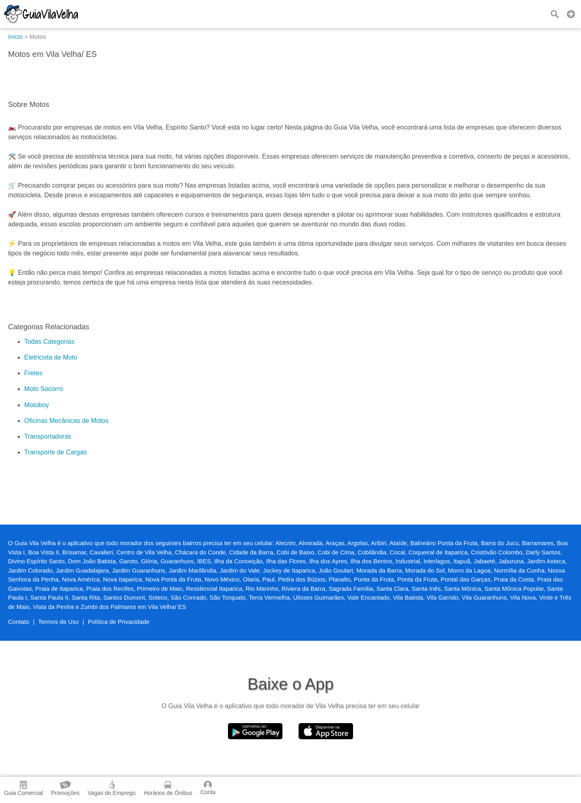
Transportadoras (47, 436)
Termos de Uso (58, 621)
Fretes (33, 373)
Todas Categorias (49, 341)
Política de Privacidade (119, 621)
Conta (208, 788)
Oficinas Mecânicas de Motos (66, 420)
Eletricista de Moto (50, 357)
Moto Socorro (43, 388)
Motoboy (36, 405)
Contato (18, 621)
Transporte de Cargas (55, 452)
